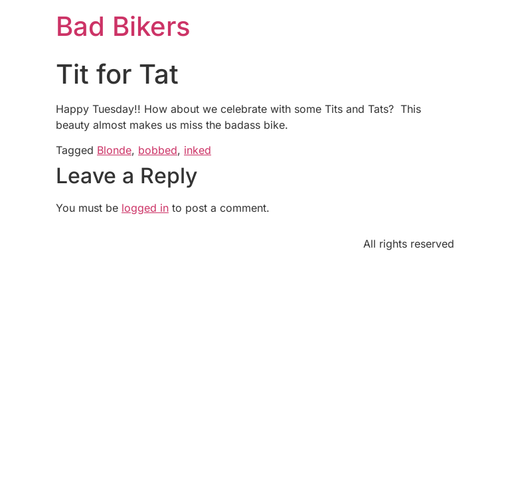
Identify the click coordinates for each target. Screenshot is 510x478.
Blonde (114, 150)
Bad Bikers (123, 26)
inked (197, 150)
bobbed (157, 150)
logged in (145, 207)
